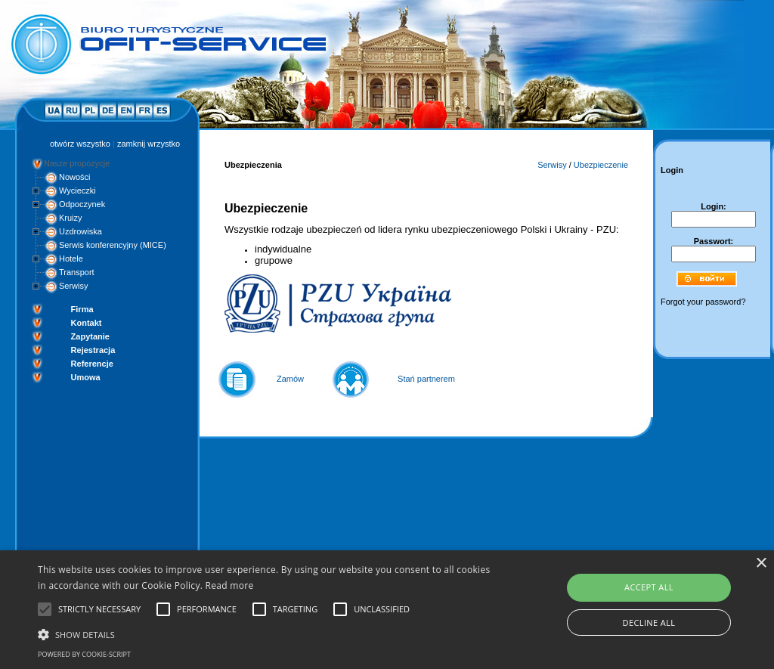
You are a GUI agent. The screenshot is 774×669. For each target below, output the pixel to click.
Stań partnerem (426, 378)
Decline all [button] (649, 622)
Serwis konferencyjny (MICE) (112, 244)
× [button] (760, 563)
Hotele (71, 258)
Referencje (92, 363)
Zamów (290, 378)
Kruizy (70, 217)
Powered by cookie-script (84, 654)
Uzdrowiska (80, 231)
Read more (230, 585)
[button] (265, 633)
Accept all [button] (648, 587)
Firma (82, 309)
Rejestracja (93, 350)
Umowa (86, 377)
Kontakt (86, 322)
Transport (76, 272)
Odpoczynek (82, 204)
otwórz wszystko (80, 143)
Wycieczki (77, 190)
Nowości (75, 176)
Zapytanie (90, 336)
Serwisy (73, 285)
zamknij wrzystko (148, 143)
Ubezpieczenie (601, 164)
